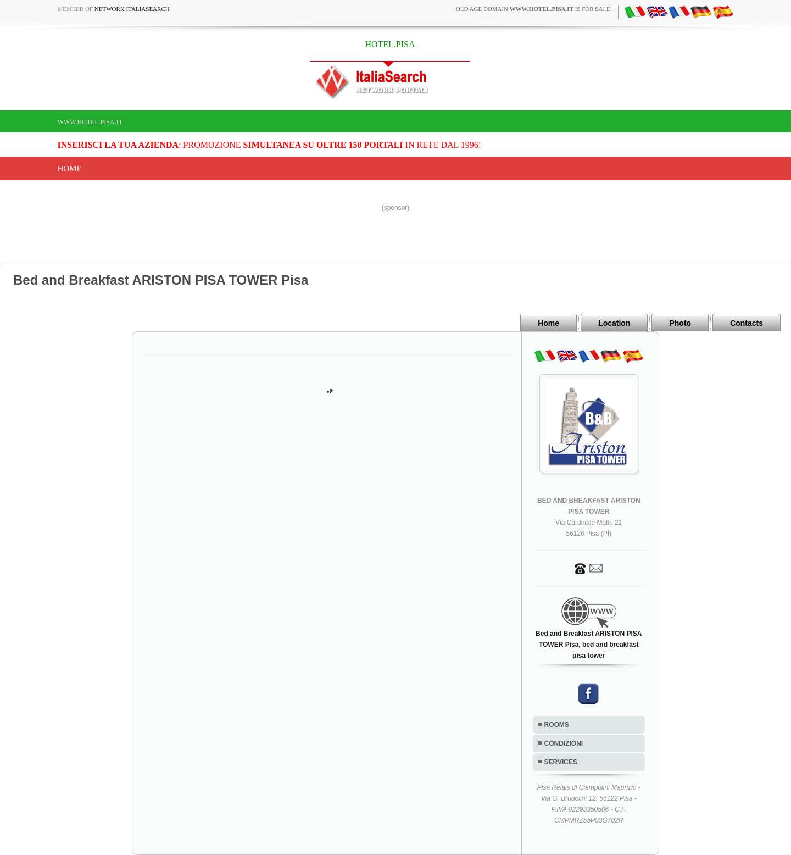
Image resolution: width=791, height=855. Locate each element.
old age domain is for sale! (534, 8)
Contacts (746, 323)
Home (70, 168)
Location (614, 323)
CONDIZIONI (563, 743)
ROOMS (556, 725)
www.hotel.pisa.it (90, 122)
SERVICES (560, 762)
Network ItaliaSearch (132, 8)
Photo (680, 323)
